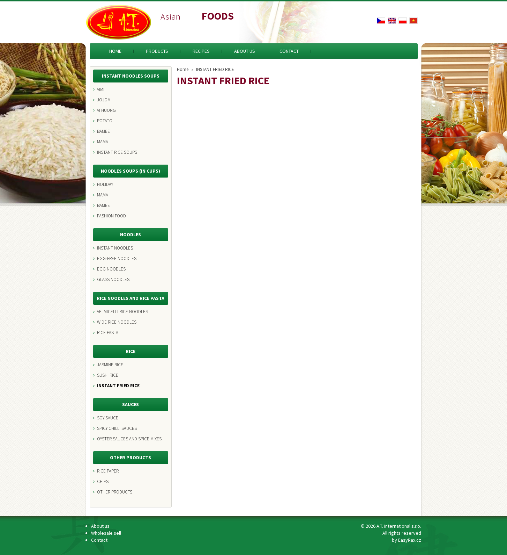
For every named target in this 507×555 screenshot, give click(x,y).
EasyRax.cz (409, 540)
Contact (289, 51)
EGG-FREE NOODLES (116, 258)
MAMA (102, 142)
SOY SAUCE (107, 418)
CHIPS (103, 481)
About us (244, 51)
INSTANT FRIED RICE (118, 386)
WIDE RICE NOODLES (116, 322)
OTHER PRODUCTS (114, 492)
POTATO (104, 121)
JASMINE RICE (110, 365)
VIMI (100, 89)
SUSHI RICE (107, 375)
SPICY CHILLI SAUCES (117, 428)
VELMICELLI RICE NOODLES (122, 312)
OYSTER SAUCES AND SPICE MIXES (129, 439)
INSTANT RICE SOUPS (117, 152)
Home (115, 51)
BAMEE (103, 131)
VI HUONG (106, 110)
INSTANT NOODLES (115, 248)
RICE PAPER (108, 471)
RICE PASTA (107, 333)
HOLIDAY (105, 184)
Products (157, 51)
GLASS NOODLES (113, 279)
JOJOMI (104, 100)
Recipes (201, 51)
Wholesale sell (106, 533)
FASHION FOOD (111, 216)
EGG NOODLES (111, 269)
